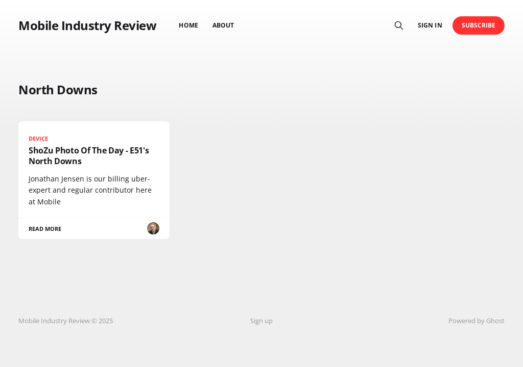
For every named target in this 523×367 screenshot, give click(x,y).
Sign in (430, 25)
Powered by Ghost (476, 320)
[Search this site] (399, 25)
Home (188, 25)
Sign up (261, 320)
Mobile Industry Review (87, 25)
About (223, 25)
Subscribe (479, 25)
